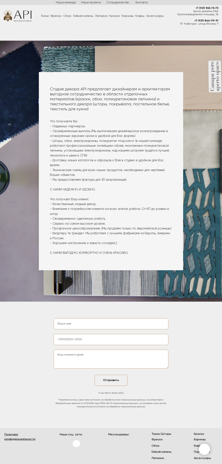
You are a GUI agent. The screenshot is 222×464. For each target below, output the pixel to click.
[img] (64, 455)
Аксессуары (155, 16)
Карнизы (128, 16)
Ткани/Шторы (161, 434)
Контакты (142, 2)
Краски (114, 16)
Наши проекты (91, 2)
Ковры (139, 16)
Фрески (56, 16)
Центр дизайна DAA (205, 11)
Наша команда (66, 2)
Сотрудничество (118, 2)
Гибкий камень (83, 16)
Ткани (45, 16)
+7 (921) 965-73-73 (207, 8)
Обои (67, 16)
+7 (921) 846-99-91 (206, 20)
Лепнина (101, 16)
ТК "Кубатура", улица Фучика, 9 (199, 24)
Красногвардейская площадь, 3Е (197, 14)
